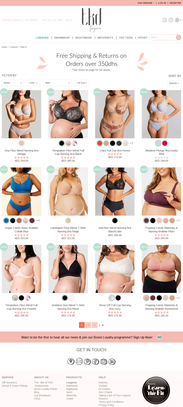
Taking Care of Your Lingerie (115, 395)
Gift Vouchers (9, 382)
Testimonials (41, 385)
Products (74, 377)
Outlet (69, 398)
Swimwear (62, 37)
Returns (103, 398)
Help (102, 377)
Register (175, 3)
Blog (69, 20)
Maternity (105, 37)
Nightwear (83, 37)
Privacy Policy (106, 405)
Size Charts (105, 392)
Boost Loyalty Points (45, 389)
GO (159, 337)
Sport (143, 37)
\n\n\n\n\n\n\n (13, 83)
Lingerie (42, 37)
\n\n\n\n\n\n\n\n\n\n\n (33, 83)
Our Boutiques (11, 20)
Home (4, 47)
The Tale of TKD (52, 20)
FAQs (37, 398)
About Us (41, 377)
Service (8, 377)
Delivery (103, 382)
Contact (103, 385)
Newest (173, 83)
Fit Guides (31, 20)
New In (24, 47)
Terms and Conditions (111, 401)
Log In (162, 3)
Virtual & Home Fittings (15, 385)
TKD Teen (125, 37)
